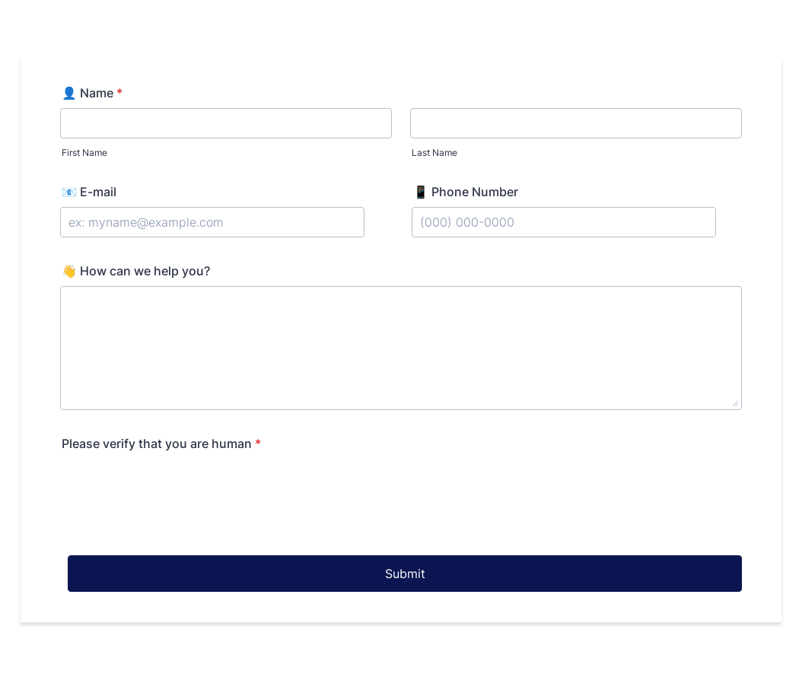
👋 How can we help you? (136, 270)
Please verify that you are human (161, 443)
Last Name (434, 152)
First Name (84, 152)
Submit (405, 573)
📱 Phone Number (465, 191)
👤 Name (92, 92)
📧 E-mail (89, 191)
